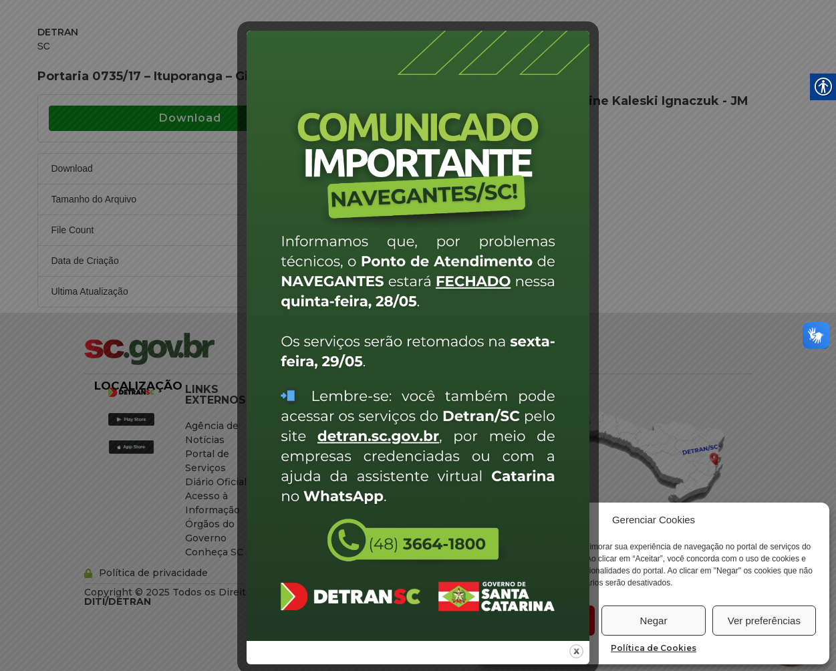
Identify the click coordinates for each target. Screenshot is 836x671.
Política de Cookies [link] (653, 648)
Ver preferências (764, 620)
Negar (654, 620)
